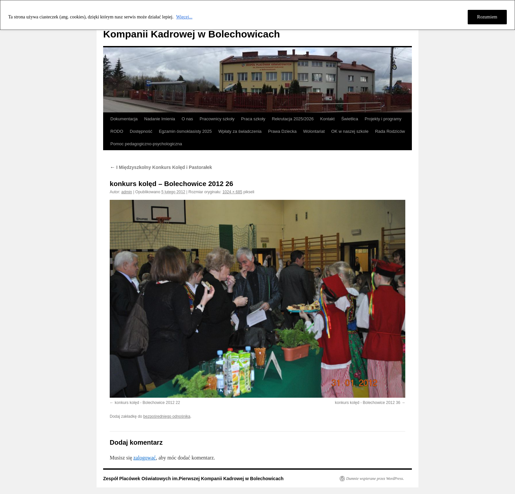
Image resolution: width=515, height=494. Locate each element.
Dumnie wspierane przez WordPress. (375, 478)
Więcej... (184, 16)
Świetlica (349, 118)
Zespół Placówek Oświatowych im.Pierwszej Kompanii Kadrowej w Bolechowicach (193, 478)
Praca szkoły (253, 118)
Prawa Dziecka (282, 131)
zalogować (144, 457)
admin (126, 192)
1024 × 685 (232, 192)
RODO (116, 131)
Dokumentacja (124, 118)
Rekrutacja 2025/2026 (293, 118)
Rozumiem (487, 16)
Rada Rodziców (390, 131)
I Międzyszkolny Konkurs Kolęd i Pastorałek (161, 167)
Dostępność (141, 131)
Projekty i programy (383, 118)
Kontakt (327, 118)
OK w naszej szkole (350, 131)
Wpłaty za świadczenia (240, 131)
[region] (257, 15)
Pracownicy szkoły (217, 118)
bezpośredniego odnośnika (166, 416)
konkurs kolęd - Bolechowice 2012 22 (147, 402)
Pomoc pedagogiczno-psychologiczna (146, 143)
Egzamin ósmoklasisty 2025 (185, 131)
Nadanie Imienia (159, 118)
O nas (187, 118)
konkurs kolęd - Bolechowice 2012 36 (367, 402)
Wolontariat (314, 131)
